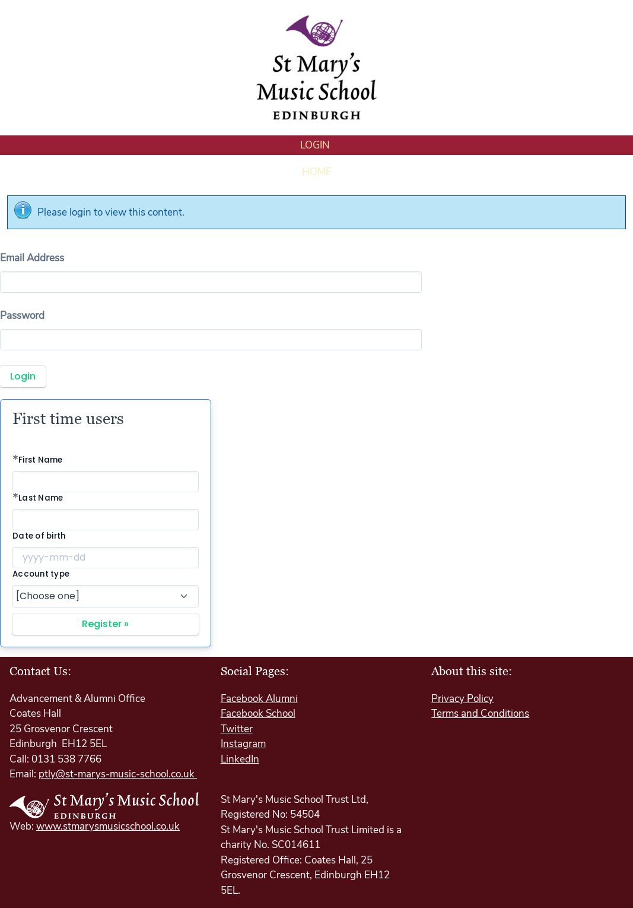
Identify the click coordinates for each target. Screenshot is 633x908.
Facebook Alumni (259, 698)
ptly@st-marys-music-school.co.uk (118, 774)
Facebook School (258, 713)
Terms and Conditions (480, 713)
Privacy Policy (462, 698)
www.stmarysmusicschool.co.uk (108, 826)
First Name (40, 460)
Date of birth (38, 536)
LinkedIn (240, 759)
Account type (40, 574)
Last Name (40, 498)
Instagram (243, 744)
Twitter (237, 729)
